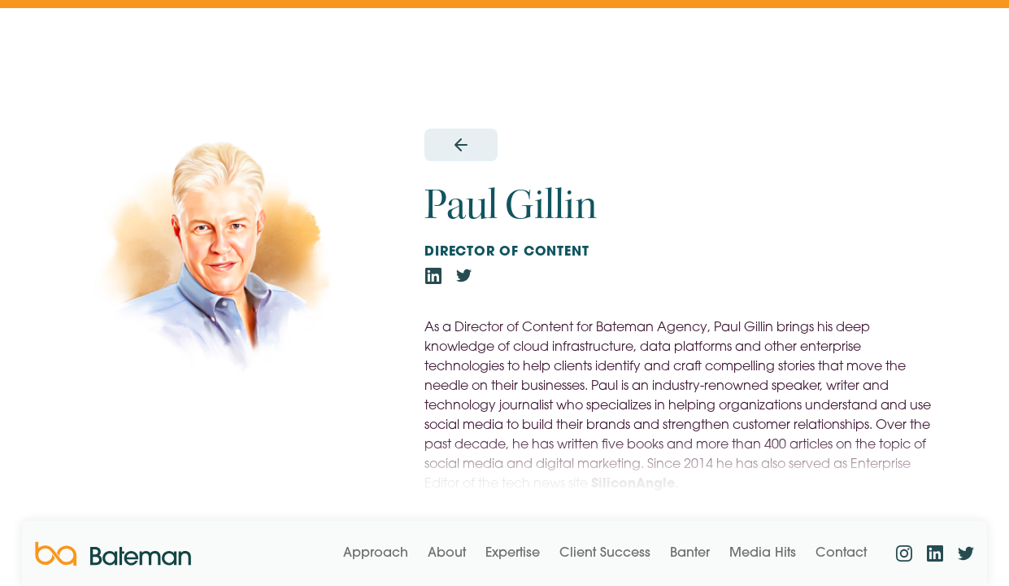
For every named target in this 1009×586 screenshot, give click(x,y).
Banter (690, 553)
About (447, 553)
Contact (841, 553)
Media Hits (762, 553)
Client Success (604, 553)
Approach (375, 553)
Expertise (512, 553)
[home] (113, 553)
